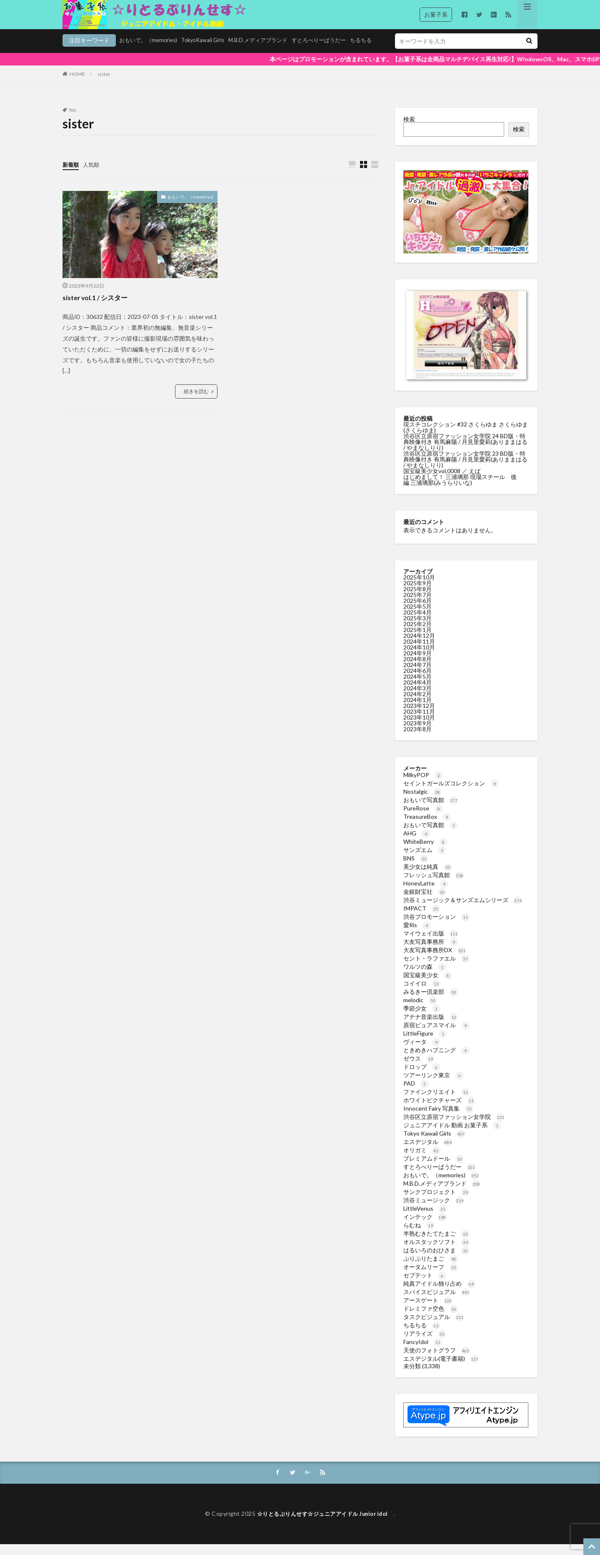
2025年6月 (417, 610)
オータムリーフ (430, 1277)
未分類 (412, 1376)
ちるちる (322, 52)
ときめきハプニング (436, 1060)
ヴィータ (421, 1052)
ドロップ (421, 1077)
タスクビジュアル (433, 1327)
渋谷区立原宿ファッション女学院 (454, 1127)
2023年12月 (419, 716)
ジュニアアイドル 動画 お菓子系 (452, 1135)
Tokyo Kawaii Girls (153, 52)
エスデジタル (427, 1152)
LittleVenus (425, 1218)
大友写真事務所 (430, 952)
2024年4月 (417, 692)
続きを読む (196, 402)
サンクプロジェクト (436, 1202)
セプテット (424, 1285)
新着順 (71, 174)
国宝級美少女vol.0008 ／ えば (441, 481)
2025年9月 (417, 593)
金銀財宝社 (424, 901)
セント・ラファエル (436, 968)
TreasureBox (427, 826)
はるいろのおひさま (436, 1260)
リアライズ (424, 1343)
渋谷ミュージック (433, 1210)
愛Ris (417, 935)
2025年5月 (417, 616)
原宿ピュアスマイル (436, 1035)
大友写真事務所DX (434, 960)
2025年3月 (417, 628)
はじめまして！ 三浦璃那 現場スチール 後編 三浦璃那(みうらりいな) (460, 490)
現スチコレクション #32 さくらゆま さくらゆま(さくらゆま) (465, 437)
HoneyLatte (425, 893)
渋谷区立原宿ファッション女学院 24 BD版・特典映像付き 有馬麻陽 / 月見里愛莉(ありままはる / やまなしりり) (465, 452)
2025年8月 (417, 599)
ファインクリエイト (436, 1102)
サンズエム (424, 860)
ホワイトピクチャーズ (439, 1110)
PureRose (423, 818)
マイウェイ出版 (430, 943)
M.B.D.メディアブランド (212, 52)
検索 (409, 129)
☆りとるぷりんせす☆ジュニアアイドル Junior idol (325, 1524)
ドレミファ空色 (430, 1318)
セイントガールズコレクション (451, 793)
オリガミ (421, 1160)
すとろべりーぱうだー (277, 52)
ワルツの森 (424, 977)
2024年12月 (419, 646)
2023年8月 (417, 739)
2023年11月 (419, 721)
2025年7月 (417, 605)
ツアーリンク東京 (433, 1085)
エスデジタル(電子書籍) (441, 1368)
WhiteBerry (425, 851)
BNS (415, 868)
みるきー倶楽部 (430, 1002)
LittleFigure (425, 1043)
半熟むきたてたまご (436, 1243)
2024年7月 (417, 675)
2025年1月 (417, 640)
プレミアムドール (433, 1168)
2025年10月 (419, 587)
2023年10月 (419, 727)
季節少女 (421, 1018)
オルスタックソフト (436, 1252)
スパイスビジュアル (436, 1302)
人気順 (93, 174)
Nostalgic (422, 801)
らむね (419, 1235)
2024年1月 (417, 710)
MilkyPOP (423, 785)
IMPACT (421, 918)
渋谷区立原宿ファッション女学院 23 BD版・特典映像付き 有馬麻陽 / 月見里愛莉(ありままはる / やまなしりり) (465, 469)
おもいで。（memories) (93, 52)
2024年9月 (417, 663)
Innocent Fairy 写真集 (438, 1118)
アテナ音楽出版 (430, 1027)
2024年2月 (417, 704)
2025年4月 (417, 622)
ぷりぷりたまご (430, 1268)
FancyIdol (422, 1352)
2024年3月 (417, 698)
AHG (416, 843)
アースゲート (427, 1310)
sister (104, 84)
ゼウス (419, 1068)
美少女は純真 (427, 876)
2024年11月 (419, 651)
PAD (416, 1093)
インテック (424, 1227)
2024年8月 (417, 669)
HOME (77, 84)
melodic (420, 1010)
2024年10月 (419, 657)
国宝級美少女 (427, 985)
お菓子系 (436, 14)
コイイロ (421, 993)
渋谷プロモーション (436, 926)
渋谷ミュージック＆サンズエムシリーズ (462, 910)
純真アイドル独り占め (439, 1293)
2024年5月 (417, 686)
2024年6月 (417, 681)
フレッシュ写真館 (433, 885)
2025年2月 (417, 634)
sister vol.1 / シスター (98, 308)
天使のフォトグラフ (436, 1360)
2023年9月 (417, 733)
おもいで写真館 (430, 810)
